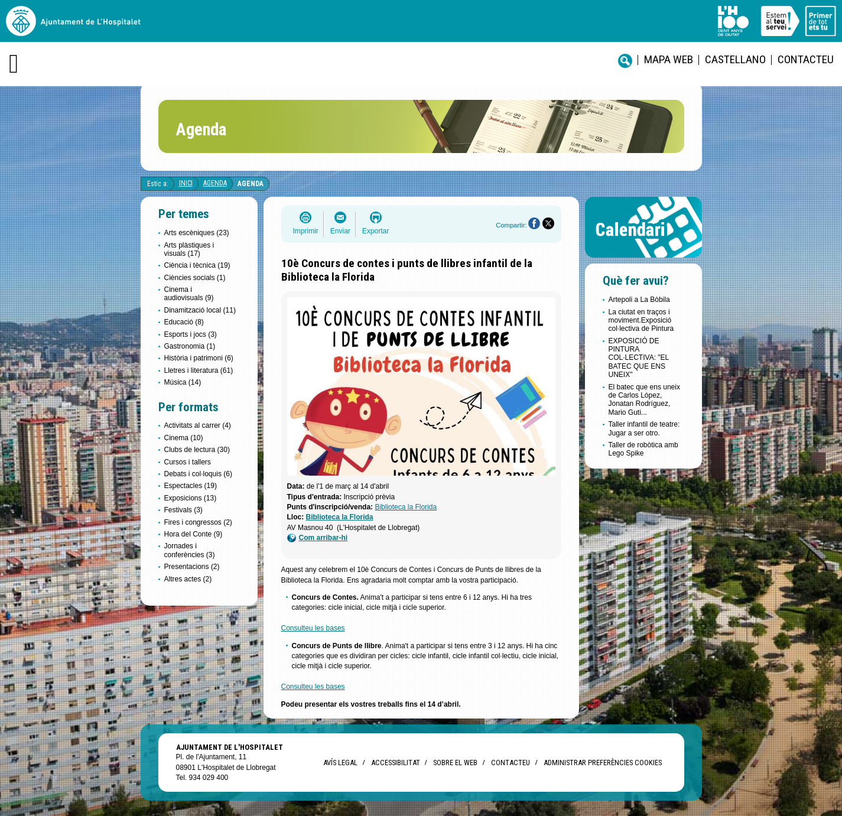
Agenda (215, 183)
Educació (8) (184, 322)
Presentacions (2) (192, 567)
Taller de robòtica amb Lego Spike (643, 449)
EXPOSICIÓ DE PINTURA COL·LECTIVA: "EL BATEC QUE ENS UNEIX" (639, 358)
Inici (186, 183)
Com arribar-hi (317, 538)
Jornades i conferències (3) (189, 550)
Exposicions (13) (190, 498)
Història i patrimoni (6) (198, 358)
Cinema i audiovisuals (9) (189, 293)
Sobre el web (455, 762)
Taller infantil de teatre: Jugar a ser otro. (644, 428)
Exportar (375, 231)
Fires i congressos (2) (198, 522)
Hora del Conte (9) (193, 534)
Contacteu (806, 59)
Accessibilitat (395, 762)
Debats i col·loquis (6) (198, 474)
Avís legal (340, 762)
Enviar (340, 231)
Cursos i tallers (187, 462)
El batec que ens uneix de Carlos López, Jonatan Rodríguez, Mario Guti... (644, 400)
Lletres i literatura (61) (198, 370)
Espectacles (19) (190, 486)
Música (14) (182, 382)
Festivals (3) (183, 510)
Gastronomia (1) (190, 346)
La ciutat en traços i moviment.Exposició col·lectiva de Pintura (641, 320)
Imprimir (305, 231)
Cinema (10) (183, 438)
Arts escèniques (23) (196, 233)
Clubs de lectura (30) (197, 450)
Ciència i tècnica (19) (197, 265)
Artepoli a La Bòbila (639, 299)
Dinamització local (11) (200, 310)
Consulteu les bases (313, 628)
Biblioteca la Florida (406, 507)
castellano (735, 59)
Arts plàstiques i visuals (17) (189, 249)
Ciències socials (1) (195, 278)
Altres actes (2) (188, 579)
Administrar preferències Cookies (603, 762)
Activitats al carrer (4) (197, 425)
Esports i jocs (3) (190, 334)
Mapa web (668, 59)
